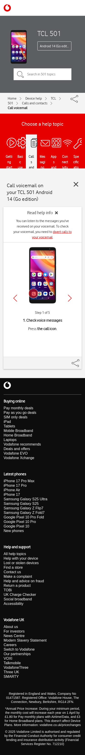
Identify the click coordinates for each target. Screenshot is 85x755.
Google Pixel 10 (16, 526)
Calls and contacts (34, 103)
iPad (7, 422)
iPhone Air (12, 490)
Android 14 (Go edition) (55, 46)
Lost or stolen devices (21, 563)
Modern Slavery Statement (25, 640)
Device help (33, 98)
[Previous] (15, 298)
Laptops (10, 440)
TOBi (8, 590)
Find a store (13, 567)
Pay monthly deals (18, 408)
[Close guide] (76, 184)
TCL (53, 98)
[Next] (70, 298)
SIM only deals (15, 417)
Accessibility (13, 604)
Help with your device (21, 558)
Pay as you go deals (20, 413)
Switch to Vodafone (19, 649)
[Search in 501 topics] (42, 74)
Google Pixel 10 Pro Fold (24, 517)
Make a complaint (18, 576)
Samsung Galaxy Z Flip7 (23, 508)
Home (12, 98)
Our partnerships (17, 654)
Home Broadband (18, 435)
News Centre (14, 636)
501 (10, 103)
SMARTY (11, 676)
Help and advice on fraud (24, 581)
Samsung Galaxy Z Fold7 (24, 513)
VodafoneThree (16, 667)
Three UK (11, 672)
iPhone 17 (12, 494)
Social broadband (18, 599)
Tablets (9, 426)
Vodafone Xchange (19, 458)
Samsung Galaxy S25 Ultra (25, 499)
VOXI (8, 658)
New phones (14, 531)
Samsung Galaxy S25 (21, 504)
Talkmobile (12, 663)
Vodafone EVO (16, 453)
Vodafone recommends (22, 444)
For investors (14, 631)
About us (11, 627)
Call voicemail (17, 108)
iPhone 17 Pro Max (19, 481)
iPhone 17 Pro (15, 485)
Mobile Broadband (18, 431)
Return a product (17, 585)
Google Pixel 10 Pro (20, 522)
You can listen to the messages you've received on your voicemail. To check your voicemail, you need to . (42, 229)
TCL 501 (49, 33)
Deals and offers (17, 449)
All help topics (15, 554)
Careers (10, 645)
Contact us (12, 572)
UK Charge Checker (20, 595)
